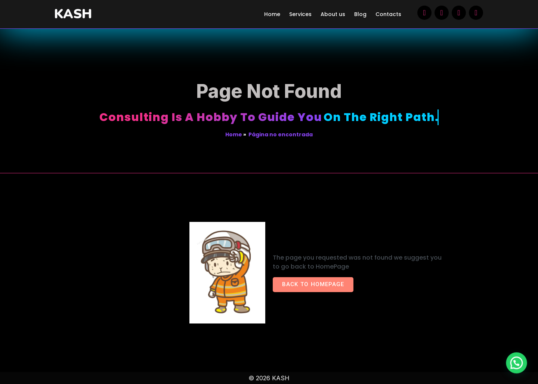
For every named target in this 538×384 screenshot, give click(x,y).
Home (233, 134)
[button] (518, 368)
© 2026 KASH (269, 378)
